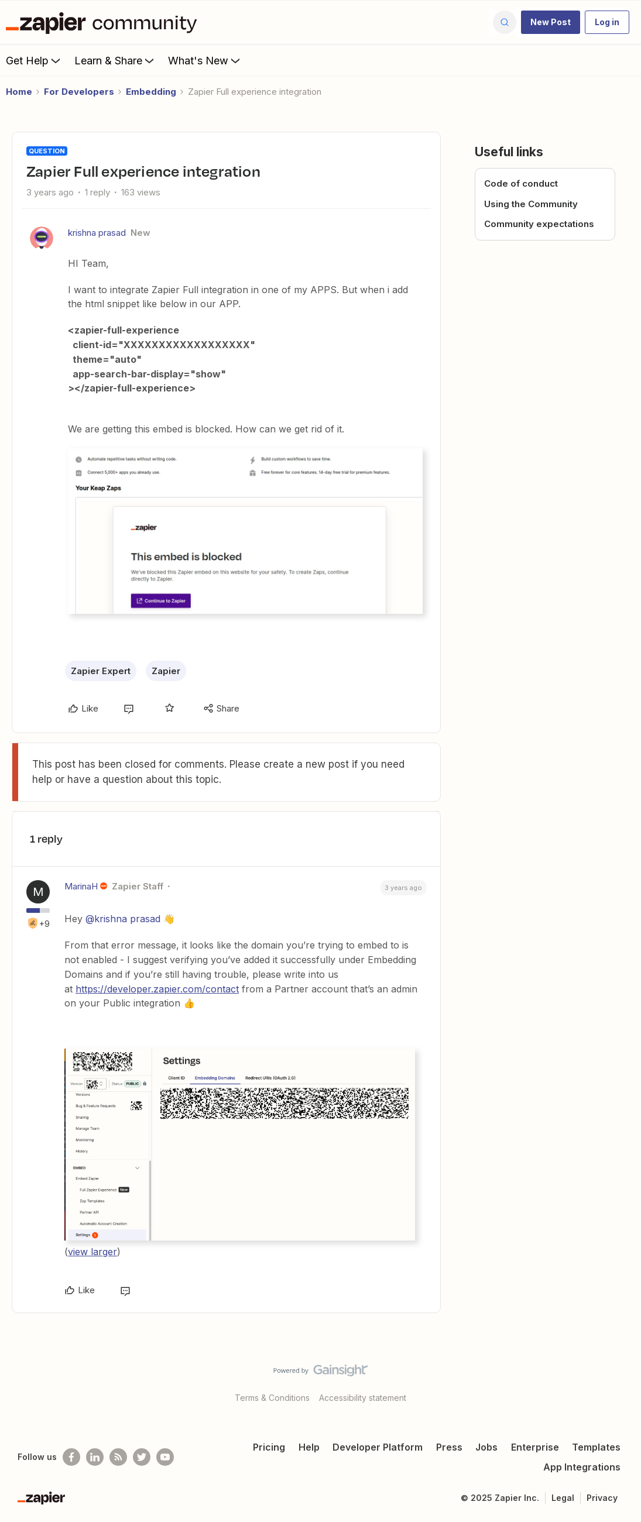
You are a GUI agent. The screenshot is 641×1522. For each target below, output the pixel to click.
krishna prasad (97, 232)
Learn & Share (115, 60)
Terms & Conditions (272, 1398)
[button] (550, 22)
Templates (596, 1447)
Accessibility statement (362, 1398)
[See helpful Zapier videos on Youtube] (165, 1457)
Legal (562, 1498)
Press (449, 1447)
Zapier (166, 670)
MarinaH (81, 886)
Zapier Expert (101, 670)
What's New (205, 60)
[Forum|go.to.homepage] (104, 22)
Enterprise (535, 1447)
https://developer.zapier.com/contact (157, 989)
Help (309, 1447)
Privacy (602, 1498)
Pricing (269, 1447)
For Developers (79, 91)
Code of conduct (521, 183)
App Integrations (582, 1467)
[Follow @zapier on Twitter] (141, 1457)
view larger (92, 1252)
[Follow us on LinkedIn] (95, 1457)
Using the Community (531, 203)
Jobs (486, 1447)
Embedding (151, 91)
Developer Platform (378, 1447)
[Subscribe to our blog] (118, 1457)
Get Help (34, 60)
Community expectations (539, 223)
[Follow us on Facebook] (71, 1457)
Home (19, 91)
